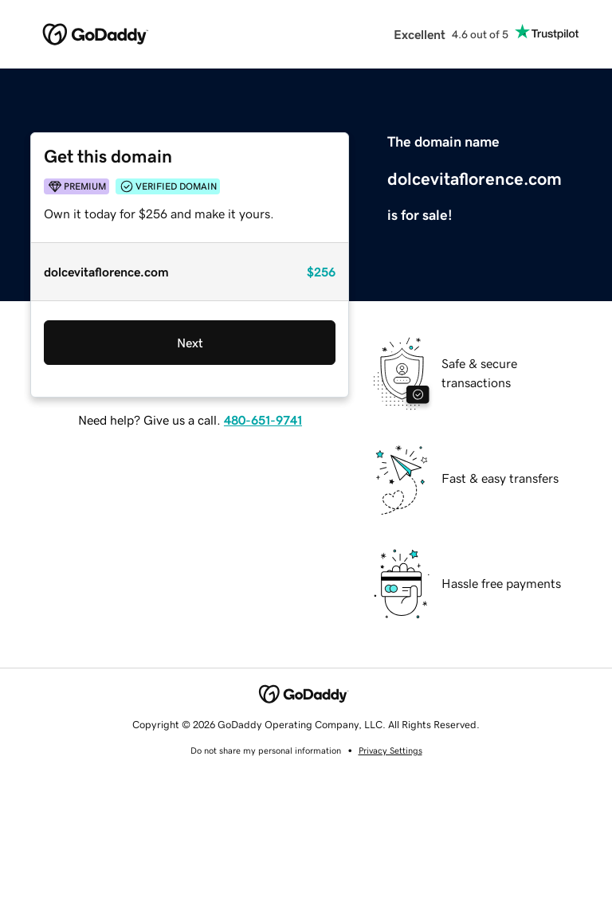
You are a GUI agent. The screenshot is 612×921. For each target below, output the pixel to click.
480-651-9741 (263, 419)
